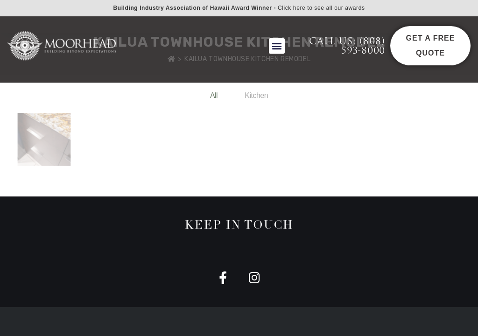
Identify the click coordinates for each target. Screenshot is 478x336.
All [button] (214, 95)
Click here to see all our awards (321, 8)
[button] (277, 46)
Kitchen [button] (256, 95)
